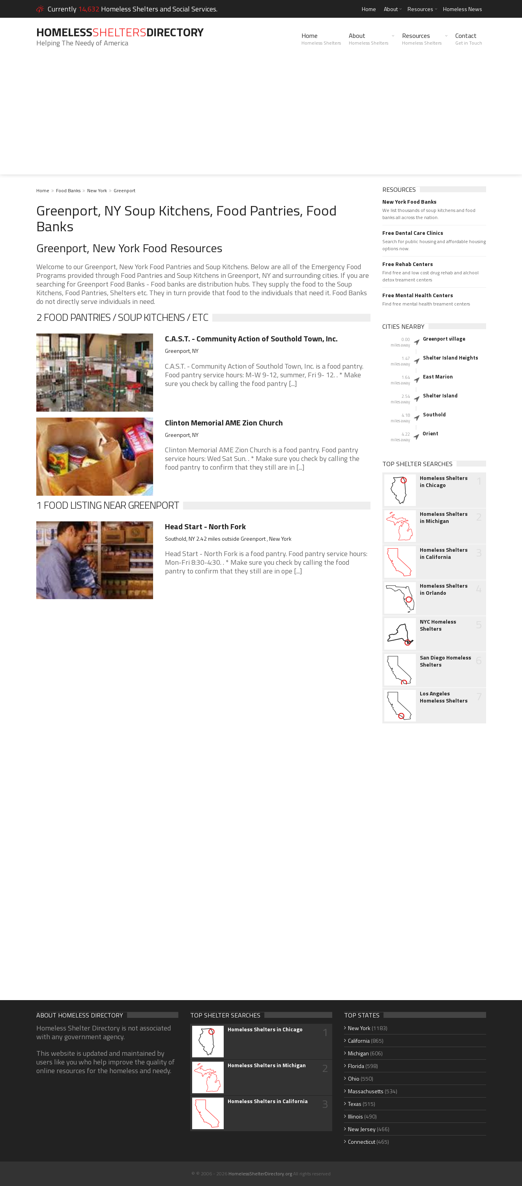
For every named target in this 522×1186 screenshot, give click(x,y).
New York (97, 190)
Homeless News (462, 9)
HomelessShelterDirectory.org (260, 1173)
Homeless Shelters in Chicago (444, 481)
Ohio (353, 1078)
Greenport (124, 190)
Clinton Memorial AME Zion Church (224, 422)
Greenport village (444, 338)
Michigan (358, 1053)
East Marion (438, 376)
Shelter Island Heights (450, 357)
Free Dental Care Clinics (412, 232)
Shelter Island (440, 395)
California (359, 1040)
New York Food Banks (409, 201)
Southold (434, 414)
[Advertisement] (261, 119)
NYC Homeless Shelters (438, 625)
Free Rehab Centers (407, 264)
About (391, 9)
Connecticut (361, 1141)
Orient (430, 433)
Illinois (355, 1116)
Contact (468, 39)
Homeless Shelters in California (444, 553)
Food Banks (68, 190)
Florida (356, 1066)
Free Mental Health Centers (417, 295)
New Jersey (362, 1129)
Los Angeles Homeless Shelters (444, 697)
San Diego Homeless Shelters (445, 661)
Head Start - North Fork (205, 526)
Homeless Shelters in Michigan (444, 517)
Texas (354, 1104)
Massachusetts (366, 1091)
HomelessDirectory (120, 32)
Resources (420, 9)
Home (369, 9)
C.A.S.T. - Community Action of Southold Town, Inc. (251, 338)
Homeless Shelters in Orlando (444, 589)
